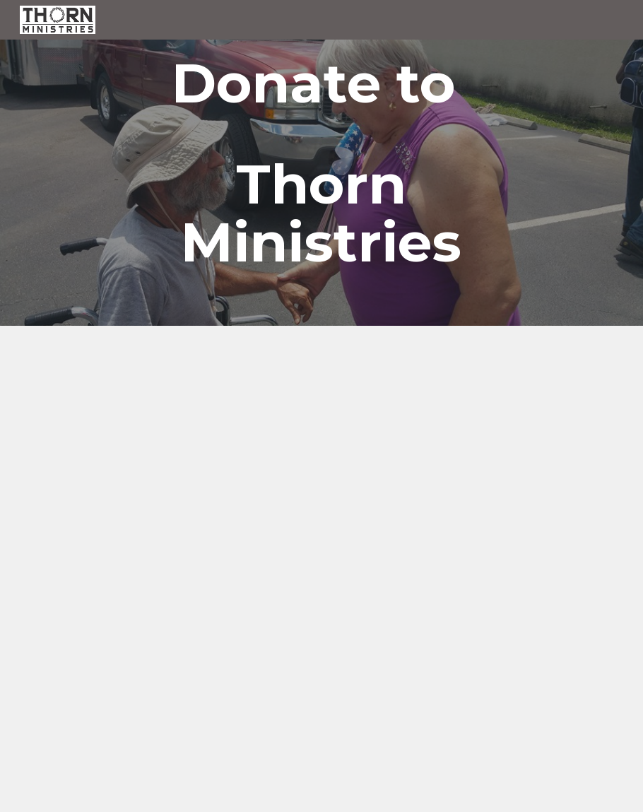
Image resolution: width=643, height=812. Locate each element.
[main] (321, 163)
